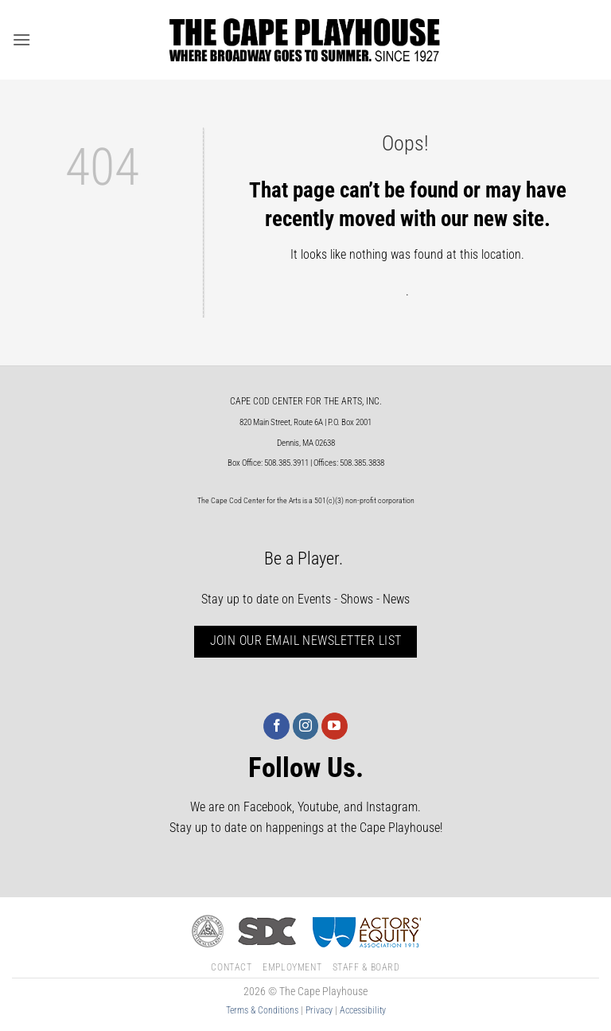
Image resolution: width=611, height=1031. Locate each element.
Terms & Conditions (262, 1010)
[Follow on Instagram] (306, 726)
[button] (21, 39)
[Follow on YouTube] (334, 726)
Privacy (319, 1010)
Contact (231, 967)
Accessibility (363, 1010)
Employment (292, 967)
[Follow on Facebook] (276, 726)
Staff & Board (366, 967)
